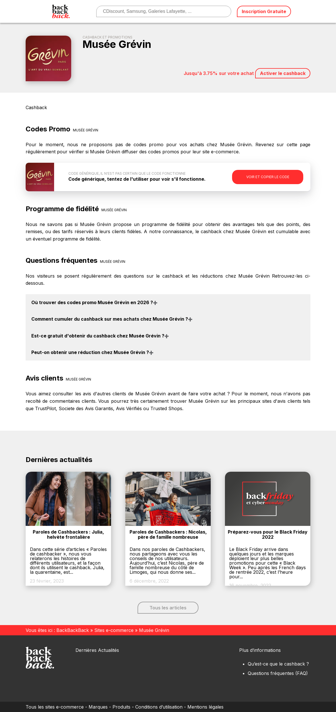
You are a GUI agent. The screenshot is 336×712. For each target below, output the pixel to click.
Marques (98, 707)
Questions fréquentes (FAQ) (278, 673)
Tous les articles (168, 608)
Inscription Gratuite (264, 11)
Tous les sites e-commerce (55, 707)
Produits (121, 707)
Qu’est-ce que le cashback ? (278, 664)
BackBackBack (72, 630)
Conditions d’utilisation (159, 707)
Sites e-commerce (114, 630)
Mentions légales (205, 707)
